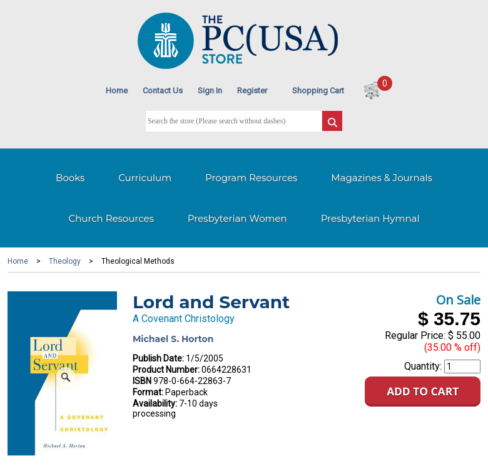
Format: (148, 392)
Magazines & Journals (381, 178)
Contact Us (163, 90)
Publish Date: (158, 358)
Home (117, 90)
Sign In (210, 90)
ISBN (142, 381)
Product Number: (166, 370)
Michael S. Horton (173, 339)
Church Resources (111, 218)
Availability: (155, 403)
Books (70, 178)
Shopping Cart (318, 90)
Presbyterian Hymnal (370, 218)
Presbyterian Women (237, 218)
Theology (65, 261)
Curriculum (144, 178)
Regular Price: (415, 335)
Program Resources (251, 178)
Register (252, 90)
